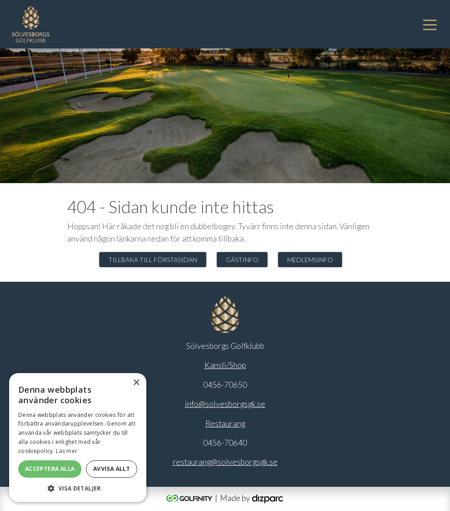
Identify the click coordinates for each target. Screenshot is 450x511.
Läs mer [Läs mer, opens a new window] (66, 451)
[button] (77, 488)
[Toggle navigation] (430, 24)
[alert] (77, 437)
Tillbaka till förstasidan (152, 259)
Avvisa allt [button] (111, 469)
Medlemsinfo (310, 259)
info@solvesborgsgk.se (225, 404)
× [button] (136, 382)
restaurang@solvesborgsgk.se (225, 462)
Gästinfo (242, 259)
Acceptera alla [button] (50, 469)
